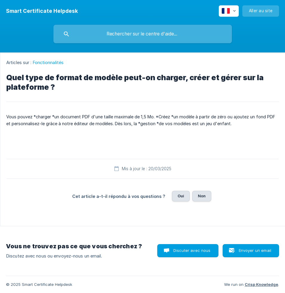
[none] (42, 11)
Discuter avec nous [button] (192, 250)
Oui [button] (181, 195)
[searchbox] (142, 34)
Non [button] (202, 195)
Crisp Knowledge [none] (261, 284)
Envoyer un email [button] (255, 250)
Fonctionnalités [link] (48, 62)
